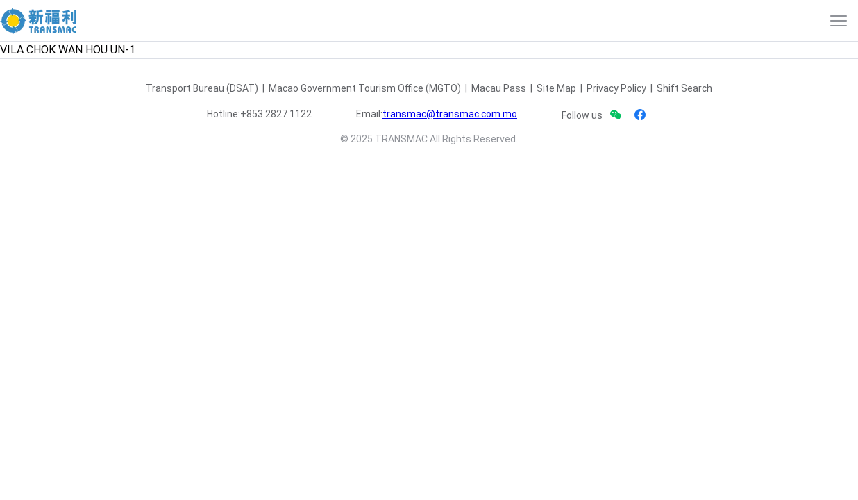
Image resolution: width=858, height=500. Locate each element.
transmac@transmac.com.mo (449, 113)
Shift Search (684, 88)
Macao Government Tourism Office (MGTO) (365, 88)
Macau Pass (498, 88)
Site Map (556, 88)
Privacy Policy (616, 88)
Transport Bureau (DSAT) (202, 88)
